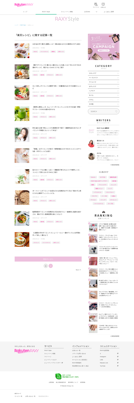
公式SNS (87, 11)
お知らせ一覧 (76, 350)
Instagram (103, 356)
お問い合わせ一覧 (30, 396)
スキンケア (92, 73)
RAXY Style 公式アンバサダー (99, 181)
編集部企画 (113, 177)
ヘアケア (92, 91)
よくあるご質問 (109, 11)
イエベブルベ (110, 192)
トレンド (113, 185)
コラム (91, 100)
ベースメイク (93, 78)
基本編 (42, 75)
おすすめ (102, 177)
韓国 (92, 185)
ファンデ (103, 200)
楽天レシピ (61, 51)
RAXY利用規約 (76, 363)
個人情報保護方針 (61, 382)
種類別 (53, 51)
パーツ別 (104, 196)
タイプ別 (110, 203)
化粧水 (113, 196)
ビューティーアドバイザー (52, 363)
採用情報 (82, 382)
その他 (43, 48)
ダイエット (50, 75)
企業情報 (51, 382)
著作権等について (73, 382)
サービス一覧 (18, 396)
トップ (25, 11)
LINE (101, 360)
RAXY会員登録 (104, 350)
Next (78, 270)
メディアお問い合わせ (79, 353)
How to (35, 51)
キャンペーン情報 (67, 11)
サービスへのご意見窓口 (79, 360)
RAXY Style (46, 11)
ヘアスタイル (97, 192)
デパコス (93, 200)
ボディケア (44, 71)
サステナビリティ (44, 396)
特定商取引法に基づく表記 (80, 366)
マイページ (47, 356)
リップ (110, 188)
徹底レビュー (99, 188)
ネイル (91, 95)
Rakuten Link (104, 363)
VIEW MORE (114, 165)
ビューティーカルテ (50, 360)
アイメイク (92, 82)
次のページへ (48, 259)
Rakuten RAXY (24, 4)
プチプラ (94, 196)
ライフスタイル (44, 51)
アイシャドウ (102, 185)
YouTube (102, 366)
